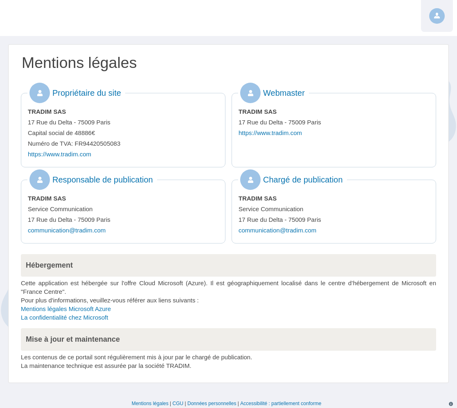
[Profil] (437, 16)
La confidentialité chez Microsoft (64, 317)
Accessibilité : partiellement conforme (280, 403)
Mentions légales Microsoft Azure (66, 308)
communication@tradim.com (67, 230)
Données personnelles (211, 403)
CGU (178, 403)
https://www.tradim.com (59, 154)
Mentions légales (150, 403)
